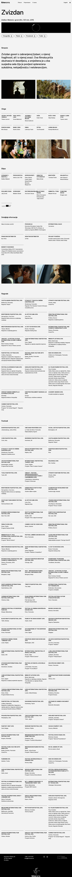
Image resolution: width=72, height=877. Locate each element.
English (66, 2)
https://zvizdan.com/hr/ (7, 224)
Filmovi (20, 2)
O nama (34, 2)
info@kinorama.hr (29, 860)
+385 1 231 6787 (29, 858)
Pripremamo (27, 2)
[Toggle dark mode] (70, 2)
